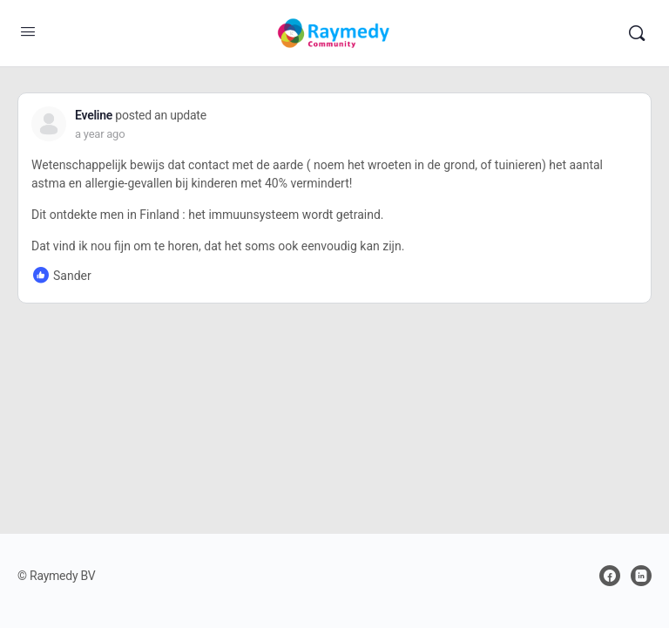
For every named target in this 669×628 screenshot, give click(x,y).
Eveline (93, 115)
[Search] (636, 33)
